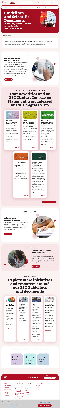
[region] (30, 404)
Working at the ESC (8, 395)
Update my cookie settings (45, 402)
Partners (38, 389)
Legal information (7, 389)
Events (49, 7)
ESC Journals (28, 388)
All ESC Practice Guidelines (49, 202)
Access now (36, 266)
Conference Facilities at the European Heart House (8, 392)
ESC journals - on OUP (19, 396)
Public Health (19, 7)
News (39, 2)
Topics (53, 7)
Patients (37, 387)
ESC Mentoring (18, 398)
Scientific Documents (30, 357)
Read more (8, 79)
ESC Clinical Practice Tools (42, 358)
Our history (6, 387)
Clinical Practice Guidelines (16, 358)
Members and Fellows (40, 383)
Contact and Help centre (49, 377)
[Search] (32, 3)
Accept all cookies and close (45, 405)
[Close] (58, 404)
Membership (47, 2)
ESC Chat (11, 328)
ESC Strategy (7, 383)
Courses (27, 394)
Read (17, 147)
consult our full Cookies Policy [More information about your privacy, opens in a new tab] (13, 406)
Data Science (26, 7)
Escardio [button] (12, 2)
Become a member (50, 383)
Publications (39, 7)
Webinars (27, 392)
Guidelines (33, 7)
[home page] (3, 7)
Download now (49, 330)
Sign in (55, 2)
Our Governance (7, 385)
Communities (12, 7)
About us (6, 7)
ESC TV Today (28, 386)
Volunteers (38, 385)
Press (37, 391)
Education (45, 7)
